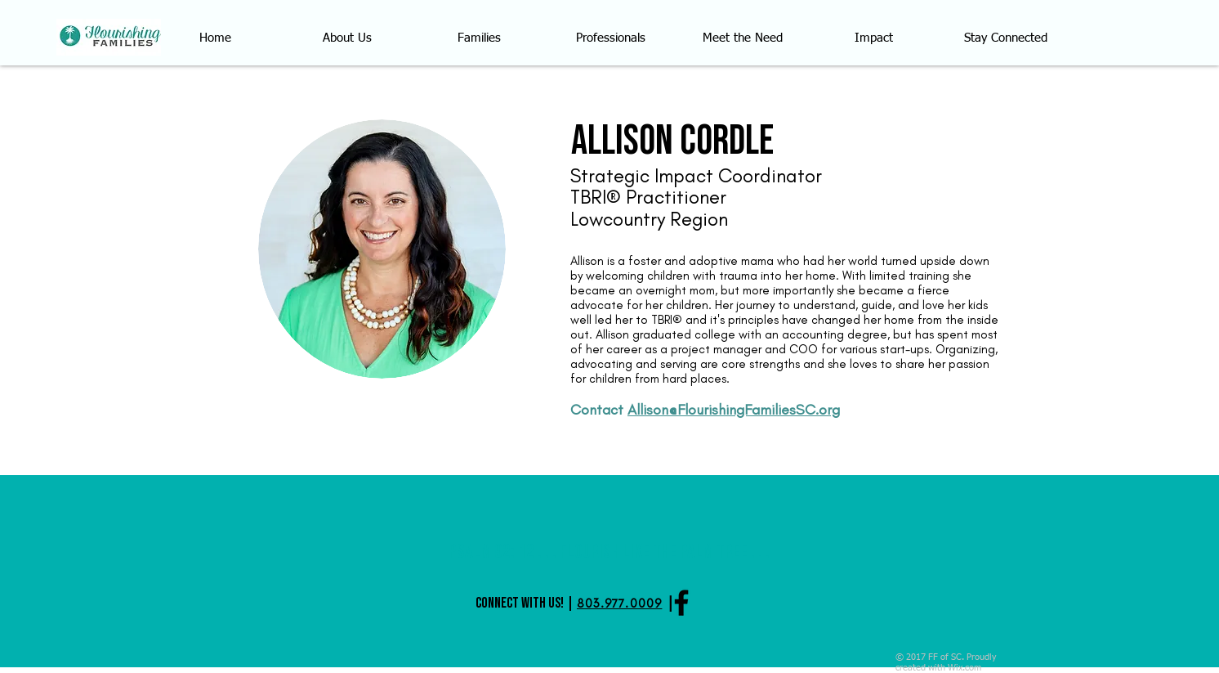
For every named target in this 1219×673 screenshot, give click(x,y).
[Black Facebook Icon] (681, 603)
